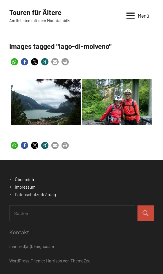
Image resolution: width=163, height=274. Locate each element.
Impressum (25, 187)
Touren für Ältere (35, 12)
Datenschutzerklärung (35, 194)
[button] (14, 61)
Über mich (24, 179)
